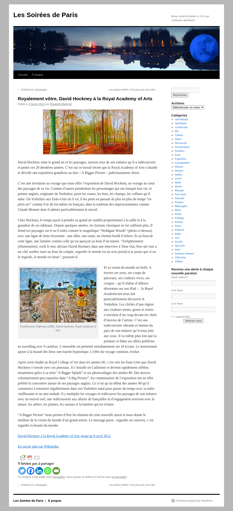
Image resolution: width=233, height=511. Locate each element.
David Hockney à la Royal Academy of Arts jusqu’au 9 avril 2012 (64, 436)
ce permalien (119, 477)
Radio (178, 233)
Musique (179, 190)
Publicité (179, 229)
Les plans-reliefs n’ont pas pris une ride (133, 89)
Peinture (179, 202)
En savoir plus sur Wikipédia (38, 446)
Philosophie (181, 206)
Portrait (179, 221)
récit (177, 237)
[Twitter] (22, 471)
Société (179, 241)
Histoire (179, 166)
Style (177, 249)
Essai (177, 154)
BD (177, 131)
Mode (178, 182)
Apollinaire (181, 123)
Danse (178, 139)
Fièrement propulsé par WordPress (194, 500)
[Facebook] (30, 471)
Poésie (178, 214)
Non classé (180, 194)
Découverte (181, 143)
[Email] (56, 471)
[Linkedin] (39, 471)
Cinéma (179, 135)
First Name (177, 290)
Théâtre (179, 261)
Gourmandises (182, 162)
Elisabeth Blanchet (61, 104)
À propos (37, 74)
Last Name (177, 303)
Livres (178, 178)
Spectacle (180, 245)
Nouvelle (180, 198)
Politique (179, 218)
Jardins (178, 174)
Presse (178, 225)
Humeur (179, 170)
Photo (178, 210)
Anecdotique (181, 119)
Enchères (180, 150)
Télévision (180, 257)
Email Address (179, 277)
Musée (178, 186)
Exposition (59, 477)
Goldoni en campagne (32, 89)
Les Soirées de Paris (45, 14)
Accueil (22, 74)
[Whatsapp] (48, 471)
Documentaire (182, 146)
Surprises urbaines (184, 253)
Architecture (181, 127)
